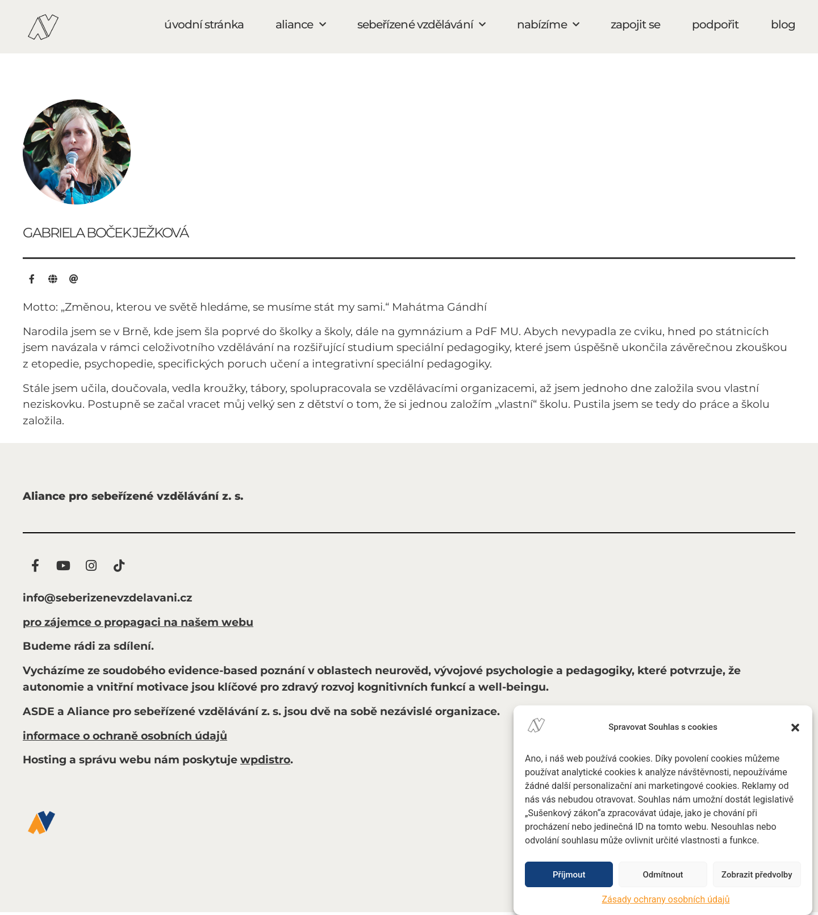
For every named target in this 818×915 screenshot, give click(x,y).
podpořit (715, 24)
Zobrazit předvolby (756, 875)
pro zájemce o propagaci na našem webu (138, 625)
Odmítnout (663, 875)
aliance (300, 24)
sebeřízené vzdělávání (421, 24)
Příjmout (569, 875)
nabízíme (548, 24)
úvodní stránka (203, 24)
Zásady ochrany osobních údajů (666, 899)
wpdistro (265, 763)
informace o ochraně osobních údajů (125, 738)
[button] (795, 727)
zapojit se (635, 24)
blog (783, 24)
